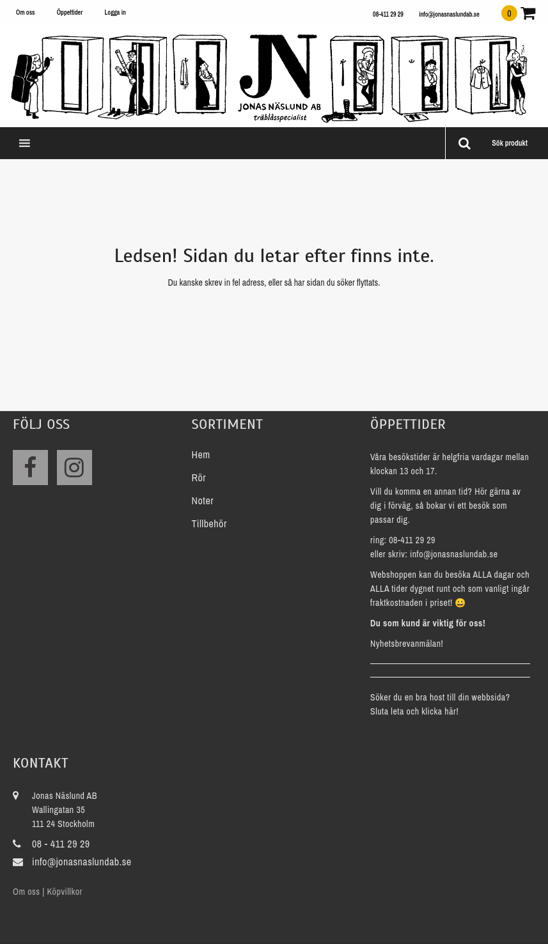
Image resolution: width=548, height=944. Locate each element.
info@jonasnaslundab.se (449, 14)
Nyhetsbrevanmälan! (406, 643)
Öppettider (70, 12)
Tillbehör (209, 523)
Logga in (114, 12)
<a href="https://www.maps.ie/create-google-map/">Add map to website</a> (388, 837)
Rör (199, 477)
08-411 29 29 (388, 14)
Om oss (25, 12)
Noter (203, 500)
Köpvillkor (64, 891)
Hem (201, 454)
